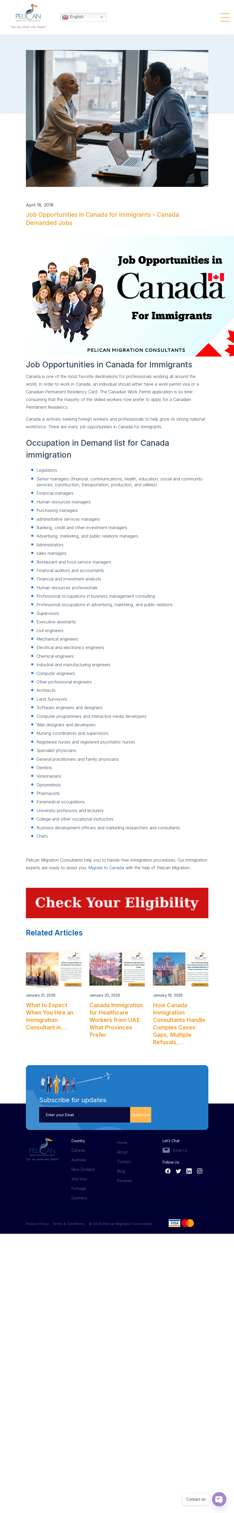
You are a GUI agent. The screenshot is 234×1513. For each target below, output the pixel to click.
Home (122, 1142)
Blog (121, 1171)
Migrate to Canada (106, 867)
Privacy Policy (39, 1224)
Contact (124, 1161)
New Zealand (83, 1169)
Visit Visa (78, 1179)
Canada (78, 1150)
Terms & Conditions (68, 1224)
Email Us (180, 1150)
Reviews (124, 1180)
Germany (79, 1198)
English (73, 16)
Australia (78, 1160)
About (122, 1152)
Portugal (78, 1188)
